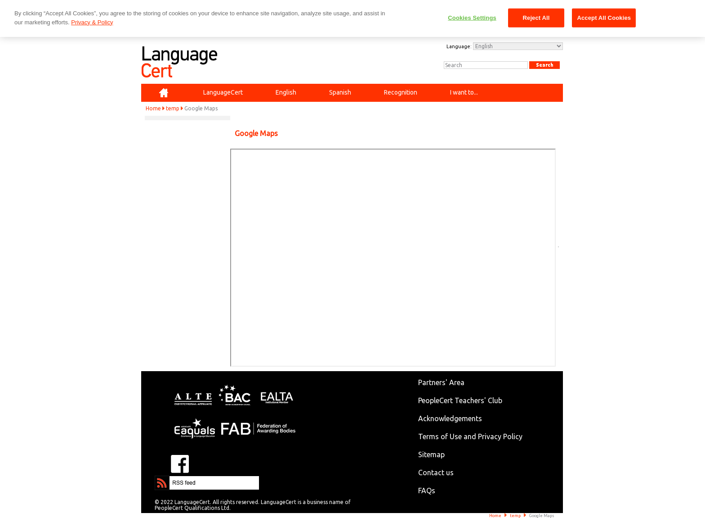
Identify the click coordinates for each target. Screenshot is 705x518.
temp (172, 108)
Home (153, 108)
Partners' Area (441, 382)
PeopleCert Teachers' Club (460, 400)
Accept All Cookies (604, 17)
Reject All (536, 17)
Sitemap (431, 454)
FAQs (426, 490)
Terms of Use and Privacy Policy (470, 436)
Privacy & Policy (92, 22)
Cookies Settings (472, 17)
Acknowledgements (450, 418)
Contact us (436, 472)
